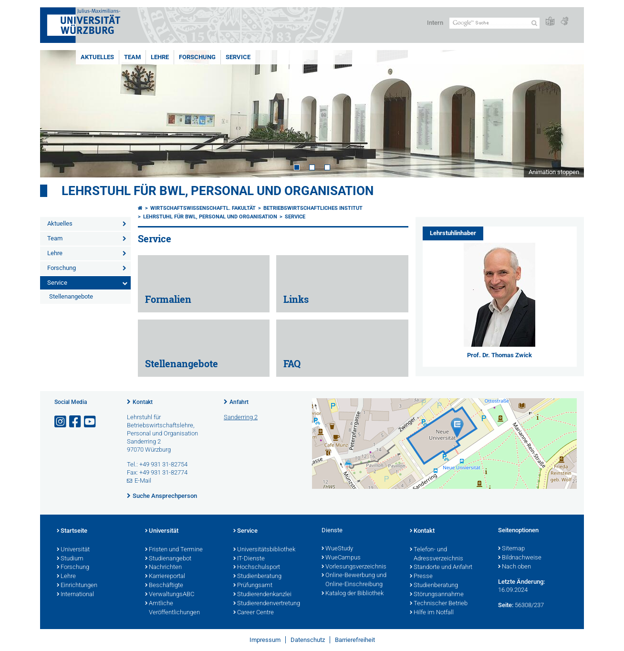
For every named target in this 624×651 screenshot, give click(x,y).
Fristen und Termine (174, 550)
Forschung (197, 57)
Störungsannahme (437, 594)
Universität (73, 550)
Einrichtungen (77, 585)
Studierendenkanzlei (262, 594)
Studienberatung (257, 576)
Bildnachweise (519, 558)
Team (132, 57)
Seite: (505, 605)
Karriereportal (165, 576)
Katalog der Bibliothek (353, 593)
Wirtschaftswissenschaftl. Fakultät (203, 208)
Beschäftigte (164, 585)
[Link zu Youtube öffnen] (90, 421)
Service (238, 57)
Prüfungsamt (252, 585)
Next (567, 113)
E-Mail (143, 480)
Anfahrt (239, 402)
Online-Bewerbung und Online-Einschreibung (354, 580)
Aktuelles (97, 57)
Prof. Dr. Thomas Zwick (499, 355)
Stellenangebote (71, 296)
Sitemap (511, 549)
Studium (70, 559)
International (75, 594)
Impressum (265, 639)
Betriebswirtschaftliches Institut (313, 208)
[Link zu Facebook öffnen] (76, 421)
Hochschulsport (256, 567)
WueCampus (341, 558)
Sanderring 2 (241, 417)
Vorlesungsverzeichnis (354, 567)
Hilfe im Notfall (432, 613)
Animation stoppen (554, 172)
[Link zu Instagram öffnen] (61, 421)
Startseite (72, 531)
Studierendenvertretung (266, 603)
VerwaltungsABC (169, 594)
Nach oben (514, 567)
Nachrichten (163, 567)
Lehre (160, 57)
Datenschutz (308, 639)
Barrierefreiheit (355, 639)
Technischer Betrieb (439, 603)
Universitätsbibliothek (264, 550)
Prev (57, 113)
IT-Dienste (249, 559)
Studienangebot (168, 559)
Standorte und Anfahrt (441, 567)
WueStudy (337, 549)
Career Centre (253, 613)
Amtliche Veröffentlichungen (172, 608)
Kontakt (143, 402)
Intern (435, 22)
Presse (421, 576)
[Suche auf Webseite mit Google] (494, 23)
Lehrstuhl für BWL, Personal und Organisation (218, 191)
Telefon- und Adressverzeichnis (436, 554)
